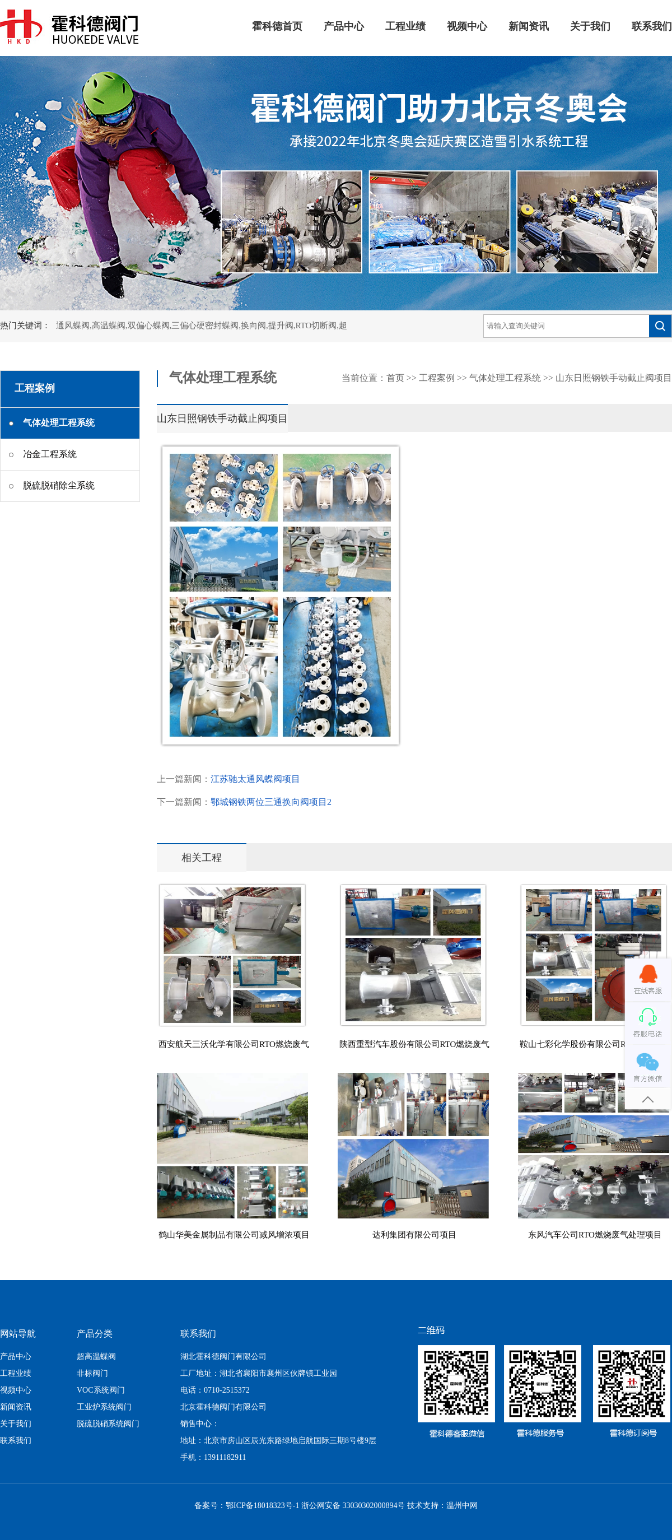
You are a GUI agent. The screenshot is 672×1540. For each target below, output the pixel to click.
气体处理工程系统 (505, 378)
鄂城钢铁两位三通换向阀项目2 (271, 802)
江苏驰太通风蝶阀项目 (255, 779)
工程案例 (437, 378)
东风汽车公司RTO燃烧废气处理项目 (595, 1235)
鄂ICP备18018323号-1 (262, 1506)
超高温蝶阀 (96, 1357)
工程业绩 (405, 26)
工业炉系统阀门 (104, 1407)
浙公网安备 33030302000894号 (353, 1506)
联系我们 (652, 26)
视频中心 (467, 26)
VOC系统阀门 (101, 1391)
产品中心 (344, 26)
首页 (395, 378)
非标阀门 (92, 1374)
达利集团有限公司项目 (414, 1235)
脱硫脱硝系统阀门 (108, 1424)
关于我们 (590, 26)
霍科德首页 (277, 26)
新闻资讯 (528, 26)
